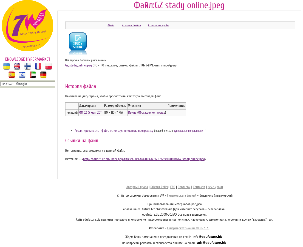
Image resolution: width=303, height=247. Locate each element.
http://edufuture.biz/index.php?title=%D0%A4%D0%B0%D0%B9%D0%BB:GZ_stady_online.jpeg (144, 159)
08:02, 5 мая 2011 (90, 113)
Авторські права (137, 187)
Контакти (199, 187)
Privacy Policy (159, 187)
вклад (161, 113)
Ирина (132, 113)
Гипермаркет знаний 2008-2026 (188, 228)
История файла (131, 25)
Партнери (184, 187)
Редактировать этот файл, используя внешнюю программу (113, 131)
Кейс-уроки (215, 187)
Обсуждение (146, 113)
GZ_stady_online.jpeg (78, 65)
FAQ (172, 187)
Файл (111, 25)
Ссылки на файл (158, 25)
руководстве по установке (188, 130)
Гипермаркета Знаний (181, 196)
